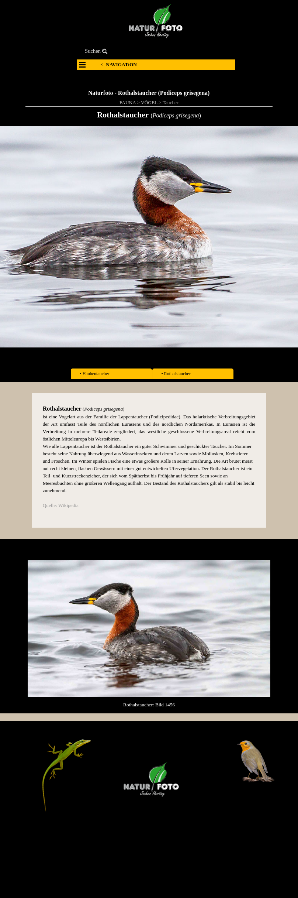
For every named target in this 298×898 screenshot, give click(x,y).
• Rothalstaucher (176, 373)
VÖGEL (149, 102)
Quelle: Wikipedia (61, 505)
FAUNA (127, 102)
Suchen (93, 51)
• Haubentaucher (95, 373)
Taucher (171, 102)
